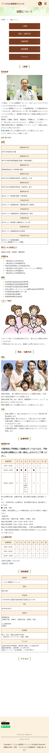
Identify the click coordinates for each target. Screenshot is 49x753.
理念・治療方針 (24, 34)
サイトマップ (24, 739)
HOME (3, 19)
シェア (3, 721)
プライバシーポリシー (24, 734)
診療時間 (24, 41)
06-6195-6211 (6, 608)
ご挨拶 (24, 26)
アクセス (24, 57)
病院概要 (24, 49)
